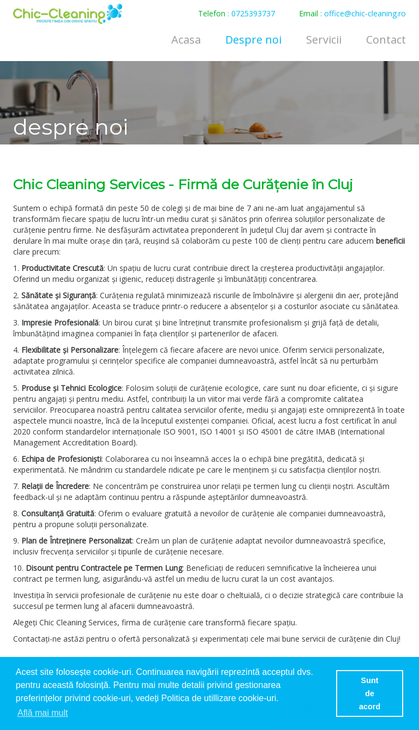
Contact (386, 39)
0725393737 (253, 13)
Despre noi (253, 39)
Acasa (186, 39)
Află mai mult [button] (42, 712)
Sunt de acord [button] (369, 693)
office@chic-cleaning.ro (365, 13)
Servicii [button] (324, 39)
